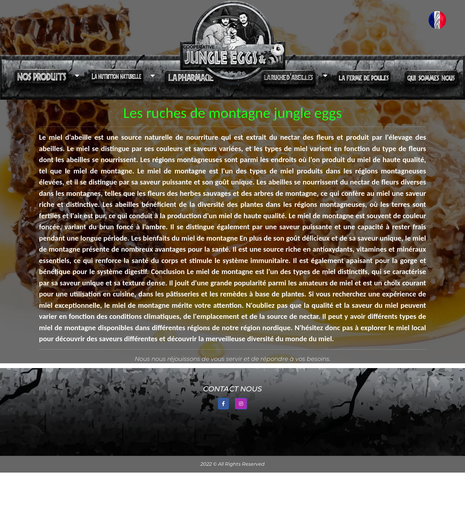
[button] (44, 77)
